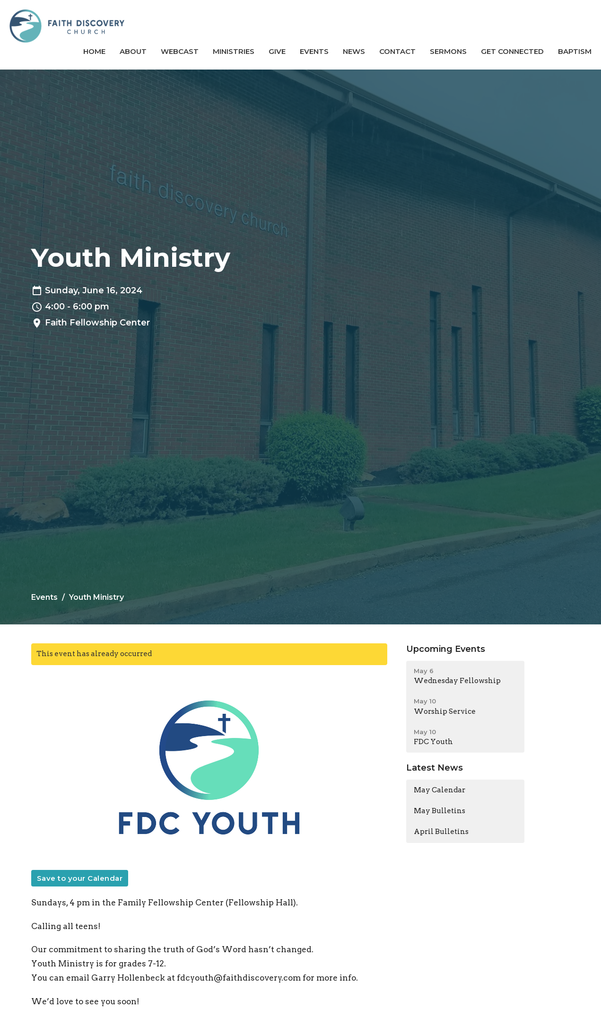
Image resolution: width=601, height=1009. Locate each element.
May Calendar (439, 790)
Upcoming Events (445, 649)
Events (314, 51)
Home (94, 51)
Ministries (233, 51)
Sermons (448, 51)
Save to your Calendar (80, 878)
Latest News (434, 768)
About (133, 51)
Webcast (180, 51)
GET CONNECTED (512, 51)
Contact (397, 51)
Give (277, 51)
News (354, 51)
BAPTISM (575, 51)
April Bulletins (441, 831)
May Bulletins (439, 811)
